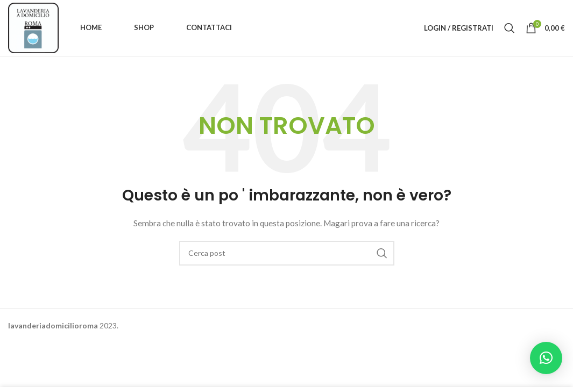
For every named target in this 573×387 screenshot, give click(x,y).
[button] (546, 358)
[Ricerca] (509, 28)
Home (91, 27)
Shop (144, 27)
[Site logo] (33, 27)
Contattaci (209, 27)
